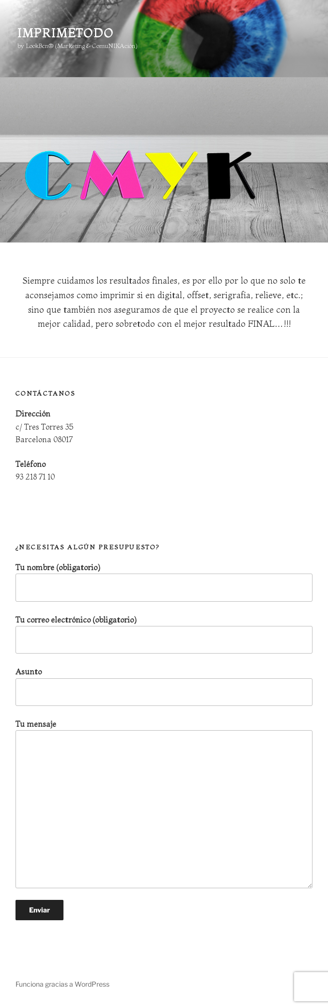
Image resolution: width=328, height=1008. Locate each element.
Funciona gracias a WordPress (62, 984)
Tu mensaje (164, 803)
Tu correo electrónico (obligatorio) (164, 634)
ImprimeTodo (65, 33)
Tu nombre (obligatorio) (164, 582)
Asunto (164, 686)
